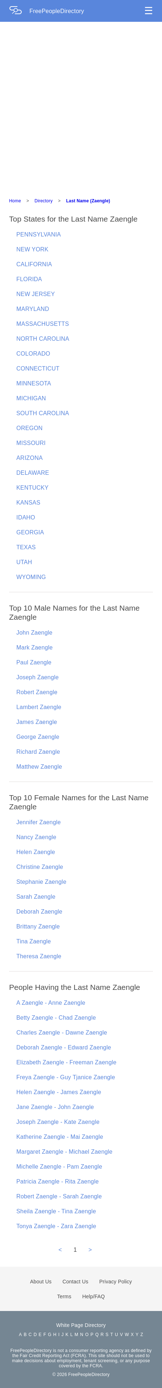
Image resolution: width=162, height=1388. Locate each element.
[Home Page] (19, 11)
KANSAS (28, 502)
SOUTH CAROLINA (42, 413)
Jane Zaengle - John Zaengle (55, 1107)
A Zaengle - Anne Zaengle (50, 1003)
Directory (44, 200)
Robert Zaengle (36, 692)
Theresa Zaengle (38, 956)
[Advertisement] (81, 106)
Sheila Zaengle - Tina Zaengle (56, 1211)
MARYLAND (32, 309)
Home (15, 200)
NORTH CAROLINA (42, 339)
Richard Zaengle (38, 752)
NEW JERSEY (35, 294)
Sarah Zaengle (36, 897)
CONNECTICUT (38, 368)
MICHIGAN (31, 398)
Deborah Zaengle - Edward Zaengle (63, 1047)
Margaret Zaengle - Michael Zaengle (64, 1152)
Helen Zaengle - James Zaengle (58, 1092)
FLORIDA (29, 279)
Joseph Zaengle (37, 677)
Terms (64, 1296)
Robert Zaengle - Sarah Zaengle (59, 1196)
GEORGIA (30, 532)
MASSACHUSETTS (42, 324)
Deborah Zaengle (39, 912)
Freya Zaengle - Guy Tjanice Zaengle (65, 1077)
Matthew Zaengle (39, 767)
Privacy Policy (115, 1281)
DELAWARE (32, 473)
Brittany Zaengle (38, 926)
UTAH (24, 562)
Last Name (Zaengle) (88, 200)
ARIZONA (29, 458)
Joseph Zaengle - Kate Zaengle (58, 1122)
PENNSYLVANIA (38, 234)
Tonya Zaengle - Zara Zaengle (56, 1226)
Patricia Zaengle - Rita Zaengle (57, 1181)
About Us (41, 1281)
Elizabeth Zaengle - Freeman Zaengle (66, 1062)
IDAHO (25, 517)
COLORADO (33, 354)
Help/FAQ (93, 1296)
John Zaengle (34, 633)
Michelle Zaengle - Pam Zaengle (59, 1167)
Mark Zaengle (34, 647)
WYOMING (31, 577)
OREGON (29, 428)
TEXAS (26, 547)
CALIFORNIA (34, 264)
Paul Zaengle (34, 662)
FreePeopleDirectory (56, 11)
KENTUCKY (32, 488)
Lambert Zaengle (38, 707)
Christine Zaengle (39, 867)
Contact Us (75, 1281)
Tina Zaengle (33, 941)
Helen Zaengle (35, 852)
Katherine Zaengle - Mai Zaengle (59, 1137)
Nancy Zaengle (36, 837)
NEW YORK (32, 249)
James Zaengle (36, 722)
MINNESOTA (33, 383)
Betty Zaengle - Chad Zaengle (56, 1018)
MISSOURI (31, 443)
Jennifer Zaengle (38, 822)
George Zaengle (37, 737)
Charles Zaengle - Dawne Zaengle (61, 1032)
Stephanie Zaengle (41, 882)
